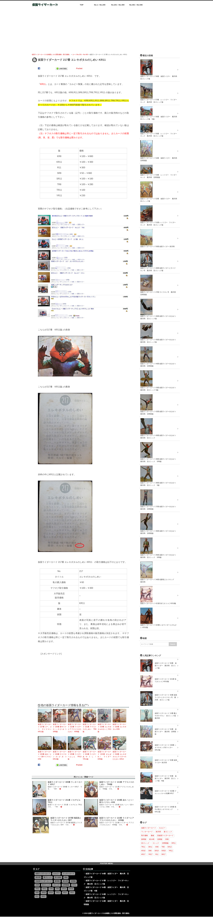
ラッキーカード (147, 832)
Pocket (79, 68)
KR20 (164, 851)
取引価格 (144, 835)
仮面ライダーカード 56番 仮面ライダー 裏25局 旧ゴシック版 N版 (166, 778)
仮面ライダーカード (148, 828)
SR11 (150, 847)
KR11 (174, 843)
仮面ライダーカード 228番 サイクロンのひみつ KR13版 (59, 755)
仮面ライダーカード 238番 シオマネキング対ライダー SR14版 (165, 747)
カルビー (162, 828)
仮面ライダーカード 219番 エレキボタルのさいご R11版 (104, 728)
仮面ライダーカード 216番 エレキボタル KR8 (119, 726)
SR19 (157, 851)
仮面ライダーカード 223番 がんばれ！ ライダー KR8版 (104, 755)
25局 (167, 839)
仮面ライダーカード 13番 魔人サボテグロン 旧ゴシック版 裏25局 (166, 715)
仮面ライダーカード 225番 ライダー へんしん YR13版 (74, 755)
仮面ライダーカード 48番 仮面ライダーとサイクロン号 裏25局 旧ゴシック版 (166, 697)
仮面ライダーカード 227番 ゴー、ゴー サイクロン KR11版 (44, 728)
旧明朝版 (165, 843)
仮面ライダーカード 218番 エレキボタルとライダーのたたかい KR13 (119, 755)
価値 (152, 835)
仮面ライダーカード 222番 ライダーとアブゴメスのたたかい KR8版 (74, 728)
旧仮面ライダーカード (165, 835)
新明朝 (143, 839)
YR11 (171, 851)
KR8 (156, 847)
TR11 (143, 847)
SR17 (163, 854)
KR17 (143, 854)
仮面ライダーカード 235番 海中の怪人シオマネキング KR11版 (165, 809)
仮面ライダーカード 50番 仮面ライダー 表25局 (166, 761)
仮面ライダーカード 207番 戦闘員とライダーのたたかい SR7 (65, 819)
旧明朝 (159, 839)
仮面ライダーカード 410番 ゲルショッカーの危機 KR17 (165, 792)
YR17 (150, 854)
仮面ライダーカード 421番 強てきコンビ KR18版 (165, 680)
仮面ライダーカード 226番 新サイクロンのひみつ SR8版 (59, 728)
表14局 (151, 839)
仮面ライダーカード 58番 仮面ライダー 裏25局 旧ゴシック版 (166, 665)
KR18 (143, 851)
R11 (156, 854)
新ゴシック (168, 832)
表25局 (158, 832)
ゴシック (155, 843)
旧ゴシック (145, 843)
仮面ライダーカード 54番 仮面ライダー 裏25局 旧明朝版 (166, 731)
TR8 (163, 847)
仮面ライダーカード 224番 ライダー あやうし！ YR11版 (89, 755)
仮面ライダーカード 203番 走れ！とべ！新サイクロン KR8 (44, 755)
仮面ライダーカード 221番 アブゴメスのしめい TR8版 (89, 728)
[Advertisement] (106, 29)
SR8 (149, 851)
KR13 (170, 847)
